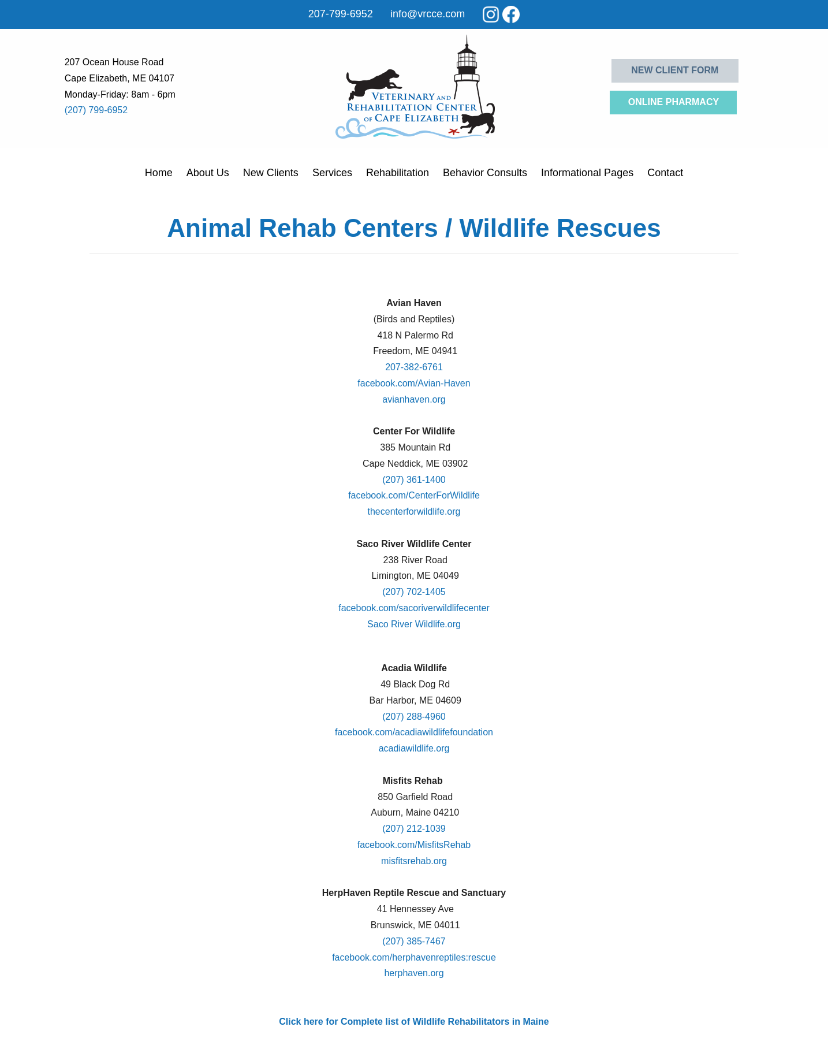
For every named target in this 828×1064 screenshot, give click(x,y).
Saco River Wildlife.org (414, 624)
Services (332, 172)
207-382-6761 (414, 367)
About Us (208, 172)
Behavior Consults (485, 172)
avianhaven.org (413, 399)
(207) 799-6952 (96, 110)
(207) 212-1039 (413, 829)
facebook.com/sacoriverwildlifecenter (413, 608)
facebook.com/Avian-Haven (413, 383)
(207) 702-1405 (413, 592)
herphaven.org (413, 973)
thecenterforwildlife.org (414, 511)
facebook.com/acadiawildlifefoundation (414, 732)
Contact (665, 172)
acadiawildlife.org (414, 748)
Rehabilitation (397, 172)
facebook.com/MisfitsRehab (414, 845)
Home (159, 172)
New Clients (271, 172)
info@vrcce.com (427, 14)
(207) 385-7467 (413, 941)
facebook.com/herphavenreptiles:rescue (414, 957)
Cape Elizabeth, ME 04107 (119, 78)
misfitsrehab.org (414, 861)
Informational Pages (587, 172)
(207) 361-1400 (413, 480)
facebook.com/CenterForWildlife (414, 495)
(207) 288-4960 (413, 716)
